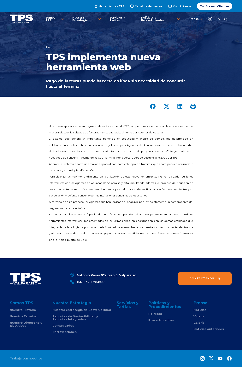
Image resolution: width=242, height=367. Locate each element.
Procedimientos (161, 320)
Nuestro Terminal (23, 316)
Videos (198, 316)
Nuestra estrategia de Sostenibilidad (81, 309)
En (217, 19)
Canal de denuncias (146, 6)
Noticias (199, 309)
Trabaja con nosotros (26, 358)
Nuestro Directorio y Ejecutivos (26, 324)
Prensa (195, 19)
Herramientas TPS (109, 6)
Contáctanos (179, 6)
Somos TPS (54, 19)
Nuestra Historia (23, 309)
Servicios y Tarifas (117, 19)
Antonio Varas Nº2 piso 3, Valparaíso (103, 275)
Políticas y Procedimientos (160, 19)
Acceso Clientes (214, 6)
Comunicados (63, 325)
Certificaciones (64, 331)
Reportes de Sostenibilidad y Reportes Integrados (75, 318)
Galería (198, 322)
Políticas (155, 313)
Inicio (49, 47)
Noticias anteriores (208, 329)
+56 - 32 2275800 (87, 281)
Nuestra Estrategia (86, 19)
